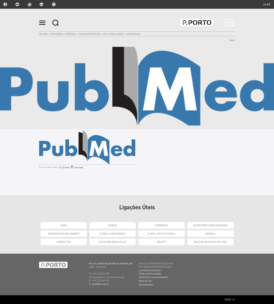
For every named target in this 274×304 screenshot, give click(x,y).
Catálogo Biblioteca (112, 241)
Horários (161, 225)
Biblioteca (70, 33)
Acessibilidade (146, 284)
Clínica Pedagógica (112, 233)
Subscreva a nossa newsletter (153, 277)
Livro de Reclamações (150, 270)
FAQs (64, 225)
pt (268, 4)
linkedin (41, 4)
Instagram (53, 4)
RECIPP (161, 241)
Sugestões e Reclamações (210, 225)
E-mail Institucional (161, 233)
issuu (29, 4)
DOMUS (112, 225)
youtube (17, 4)
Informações (56, 33)
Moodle (210, 233)
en (264, 4)
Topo (229, 299)
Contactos (63, 241)
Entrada (43, 33)
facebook (5, 4)
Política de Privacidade (150, 273)
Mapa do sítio (145, 280)
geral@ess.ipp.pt (100, 283)
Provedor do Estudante (64, 233)
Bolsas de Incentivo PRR (210, 241)
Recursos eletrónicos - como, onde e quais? (101, 33)
